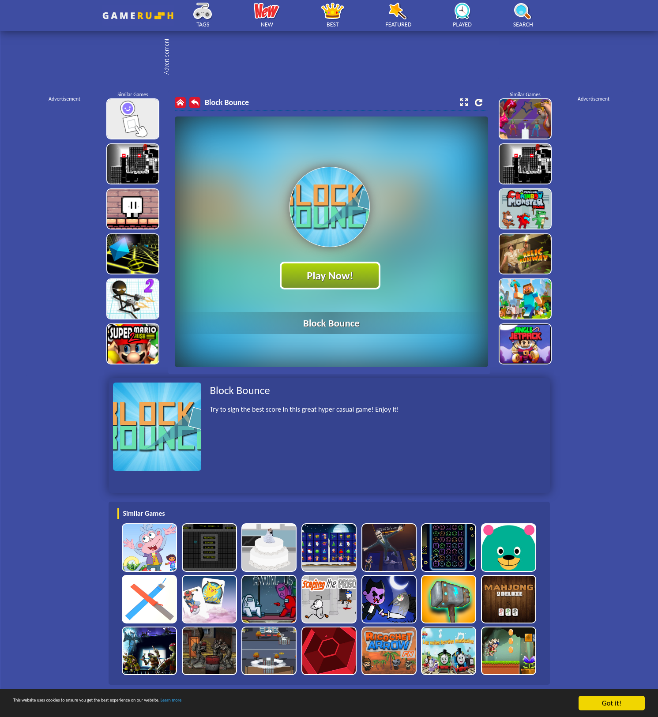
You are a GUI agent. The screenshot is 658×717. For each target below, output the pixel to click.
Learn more (275, 703)
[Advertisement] (333, 57)
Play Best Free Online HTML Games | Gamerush (138, 15)
